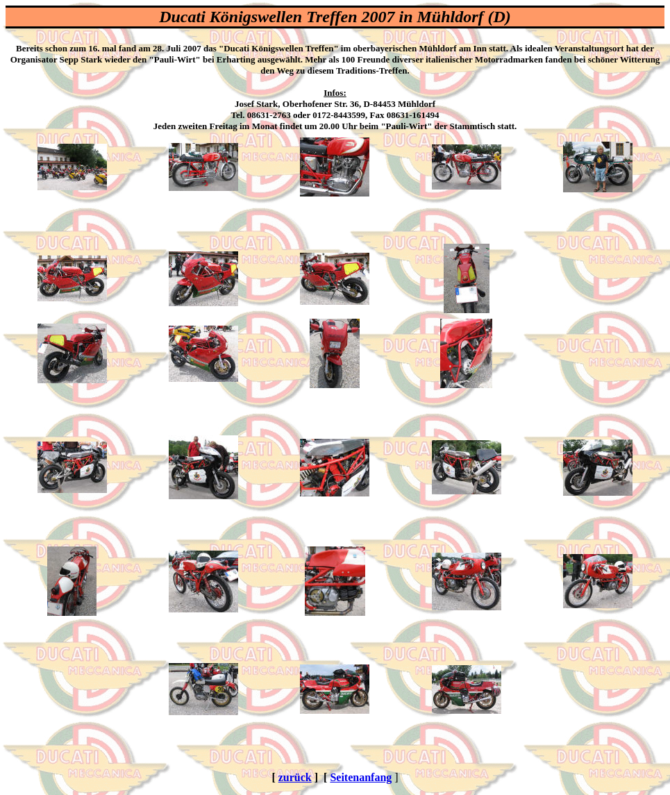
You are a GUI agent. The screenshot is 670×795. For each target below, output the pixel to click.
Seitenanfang (361, 777)
